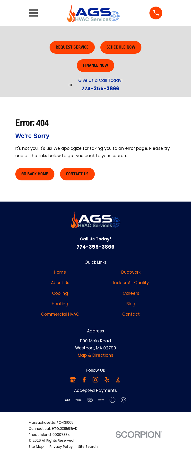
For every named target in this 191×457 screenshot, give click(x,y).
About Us (60, 283)
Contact (131, 314)
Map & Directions (95, 355)
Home (60, 272)
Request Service (72, 47)
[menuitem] (36, 447)
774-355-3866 (100, 88)
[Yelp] (107, 380)
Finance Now (95, 65)
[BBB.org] (118, 380)
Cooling (60, 293)
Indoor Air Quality (131, 283)
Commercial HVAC (60, 314)
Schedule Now (121, 47)
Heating (60, 304)
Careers (131, 293)
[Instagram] (95, 380)
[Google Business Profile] (73, 380)
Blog (130, 304)
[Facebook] (84, 380)
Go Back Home (34, 174)
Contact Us (77, 174)
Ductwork (130, 272)
